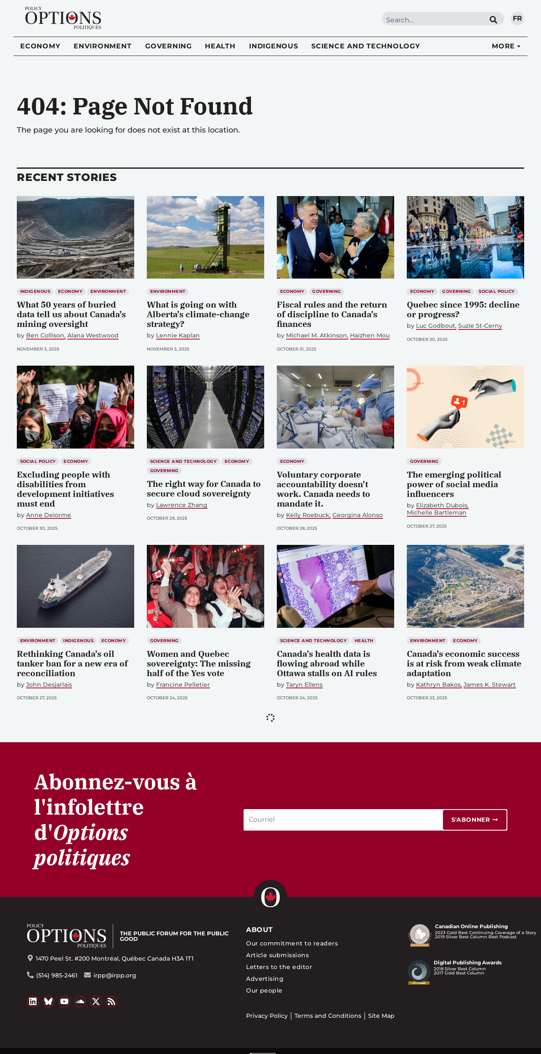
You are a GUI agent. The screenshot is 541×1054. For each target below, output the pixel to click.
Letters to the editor (279, 967)
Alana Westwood (93, 335)
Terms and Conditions (327, 1015)
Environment (102, 46)
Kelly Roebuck (307, 515)
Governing (168, 46)
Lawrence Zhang (181, 505)
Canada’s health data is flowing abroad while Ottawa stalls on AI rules (327, 663)
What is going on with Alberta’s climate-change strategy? (198, 314)
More (503, 46)
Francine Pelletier (183, 684)
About (259, 930)
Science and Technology (365, 46)
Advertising (265, 978)
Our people (264, 990)
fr (517, 18)
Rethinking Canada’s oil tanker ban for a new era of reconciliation (72, 663)
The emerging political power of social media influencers (454, 484)
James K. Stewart (490, 684)
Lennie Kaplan (178, 335)
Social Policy (496, 291)
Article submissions (277, 955)
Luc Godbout (435, 325)
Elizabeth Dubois (441, 505)
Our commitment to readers (292, 943)
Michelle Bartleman (437, 512)
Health (220, 46)
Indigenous (273, 46)
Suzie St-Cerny (480, 325)
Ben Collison (45, 335)
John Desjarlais (49, 684)
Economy (40, 46)
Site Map (381, 1015)
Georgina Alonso (357, 515)
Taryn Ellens (304, 684)
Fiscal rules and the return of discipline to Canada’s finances (332, 314)
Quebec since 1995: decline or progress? (463, 309)
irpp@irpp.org (114, 975)
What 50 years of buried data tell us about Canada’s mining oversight (71, 314)
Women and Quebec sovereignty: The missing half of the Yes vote (199, 663)
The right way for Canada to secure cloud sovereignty (204, 488)
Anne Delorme (48, 515)
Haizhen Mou (370, 335)
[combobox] (432, 20)
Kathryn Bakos (438, 684)
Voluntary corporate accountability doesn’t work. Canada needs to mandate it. (323, 489)
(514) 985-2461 (56, 975)
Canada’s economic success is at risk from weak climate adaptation (464, 663)
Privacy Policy (267, 1015)
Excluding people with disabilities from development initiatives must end (65, 489)
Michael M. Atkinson (316, 335)
